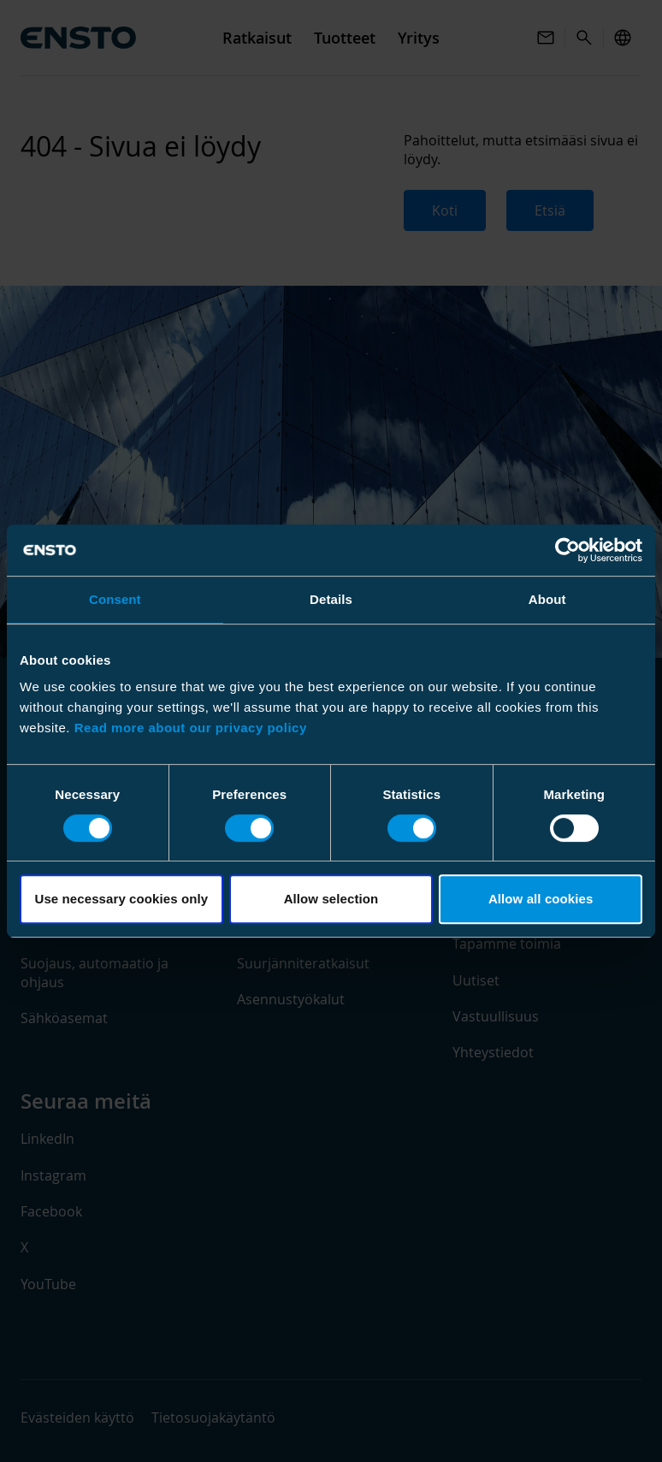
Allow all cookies (541, 898)
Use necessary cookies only (121, 898)
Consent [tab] (115, 599)
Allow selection (331, 898)
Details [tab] (331, 599)
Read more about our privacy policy (190, 727)
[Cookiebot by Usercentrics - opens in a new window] (567, 550)
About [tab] (547, 599)
